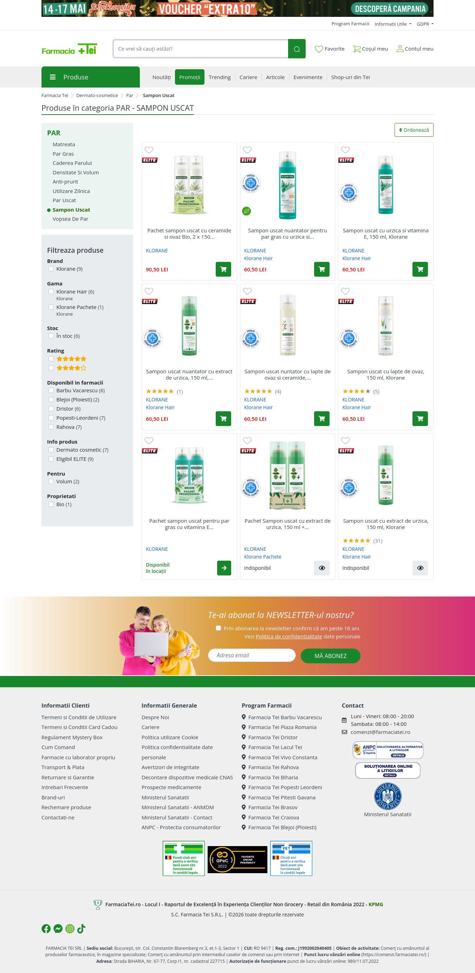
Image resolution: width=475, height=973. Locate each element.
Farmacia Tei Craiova (270, 817)
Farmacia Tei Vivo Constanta (280, 757)
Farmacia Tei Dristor (270, 737)
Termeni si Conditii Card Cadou (79, 726)
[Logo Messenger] (58, 928)
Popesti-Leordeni (80, 417)
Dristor (68, 408)
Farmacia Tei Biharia (270, 777)
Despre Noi (155, 717)
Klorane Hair (75, 295)
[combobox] (200, 48)
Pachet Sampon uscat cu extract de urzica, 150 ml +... (288, 523)
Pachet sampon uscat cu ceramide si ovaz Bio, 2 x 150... (189, 233)
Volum (67, 481)
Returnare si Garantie (67, 777)
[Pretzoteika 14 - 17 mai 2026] (237, 8)
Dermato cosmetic (82, 449)
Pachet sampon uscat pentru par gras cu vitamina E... (189, 523)
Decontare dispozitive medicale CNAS (187, 777)
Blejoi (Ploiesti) (77, 399)
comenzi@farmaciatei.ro (380, 731)
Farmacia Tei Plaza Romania (279, 726)
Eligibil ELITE (74, 458)
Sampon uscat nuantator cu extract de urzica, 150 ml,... (189, 374)
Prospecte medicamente (171, 787)
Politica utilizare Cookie (170, 737)
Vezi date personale (302, 636)
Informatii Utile (391, 24)
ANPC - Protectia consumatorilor (181, 827)
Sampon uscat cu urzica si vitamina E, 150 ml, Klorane (386, 233)
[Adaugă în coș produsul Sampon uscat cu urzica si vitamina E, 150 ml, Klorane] (420, 269)
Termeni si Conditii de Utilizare (78, 717)
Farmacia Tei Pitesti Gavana (278, 797)
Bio (63, 504)
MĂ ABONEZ (330, 656)
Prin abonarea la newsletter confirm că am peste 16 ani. (292, 628)
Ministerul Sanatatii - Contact (177, 817)
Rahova (68, 426)
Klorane (69, 268)
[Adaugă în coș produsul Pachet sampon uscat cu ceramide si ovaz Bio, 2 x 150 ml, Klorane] (223, 269)
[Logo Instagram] (69, 928)
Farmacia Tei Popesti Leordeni (282, 787)
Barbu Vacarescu (80, 390)
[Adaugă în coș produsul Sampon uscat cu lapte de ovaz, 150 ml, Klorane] (420, 418)
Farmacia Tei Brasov (270, 807)
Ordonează (414, 130)
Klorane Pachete (79, 310)
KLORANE (157, 250)
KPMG (376, 904)
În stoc (67, 335)
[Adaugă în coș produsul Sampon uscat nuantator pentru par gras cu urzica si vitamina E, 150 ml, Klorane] (322, 269)
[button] (224, 568)
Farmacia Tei (54, 95)
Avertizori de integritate (170, 767)
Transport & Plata (62, 767)
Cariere (151, 726)
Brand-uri (53, 797)
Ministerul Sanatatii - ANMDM (178, 807)
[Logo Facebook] (46, 928)
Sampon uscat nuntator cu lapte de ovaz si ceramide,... (288, 374)
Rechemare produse (66, 807)
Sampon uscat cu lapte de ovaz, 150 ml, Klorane (385, 374)
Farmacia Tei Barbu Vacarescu (282, 717)
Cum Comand (58, 746)
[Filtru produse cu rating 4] (51, 367)
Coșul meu (370, 47)
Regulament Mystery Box (72, 737)
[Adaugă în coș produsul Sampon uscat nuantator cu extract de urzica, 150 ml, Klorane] (223, 418)
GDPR (423, 24)
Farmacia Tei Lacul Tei (272, 746)
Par (129, 95)
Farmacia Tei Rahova (270, 767)
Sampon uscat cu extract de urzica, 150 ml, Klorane (386, 523)
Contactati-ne (57, 817)
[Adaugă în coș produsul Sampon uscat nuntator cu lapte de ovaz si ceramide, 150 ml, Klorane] (322, 418)
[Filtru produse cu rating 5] (51, 358)
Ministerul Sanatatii (165, 797)
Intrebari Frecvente (64, 787)
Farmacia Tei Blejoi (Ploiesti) (279, 827)
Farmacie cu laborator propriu (78, 757)
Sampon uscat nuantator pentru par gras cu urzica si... (287, 233)
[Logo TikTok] (81, 928)
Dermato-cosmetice (97, 95)
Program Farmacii (350, 23)
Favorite (329, 49)
